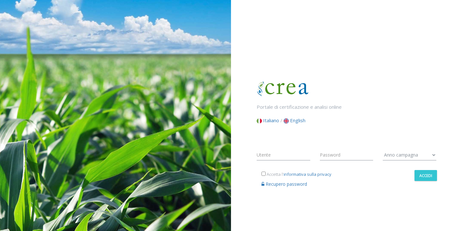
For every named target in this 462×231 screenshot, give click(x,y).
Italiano (268, 120)
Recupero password (284, 184)
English (294, 120)
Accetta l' (296, 174)
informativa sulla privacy (307, 174)
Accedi (425, 175)
